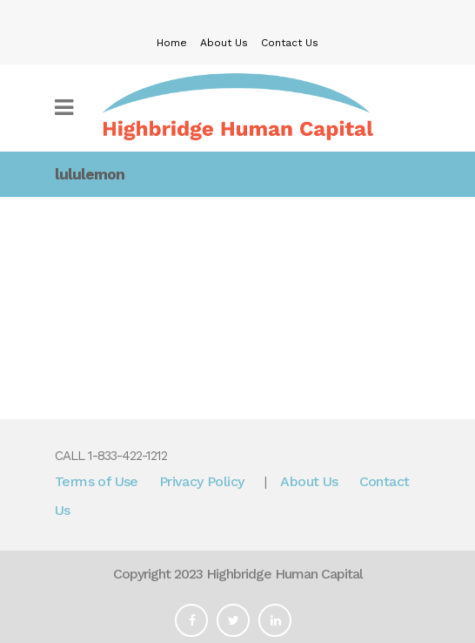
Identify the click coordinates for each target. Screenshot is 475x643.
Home (172, 43)
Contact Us (289, 43)
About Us (224, 43)
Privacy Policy (201, 481)
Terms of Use (96, 481)
